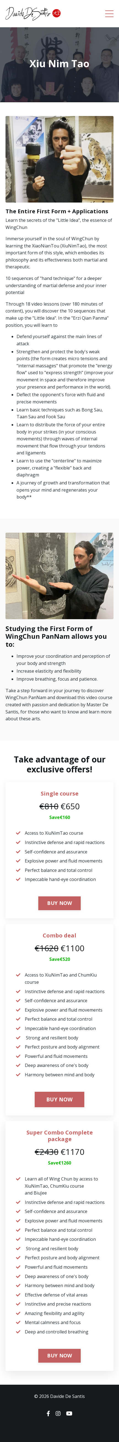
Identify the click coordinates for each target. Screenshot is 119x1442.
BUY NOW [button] (59, 903)
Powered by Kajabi (59, 1427)
